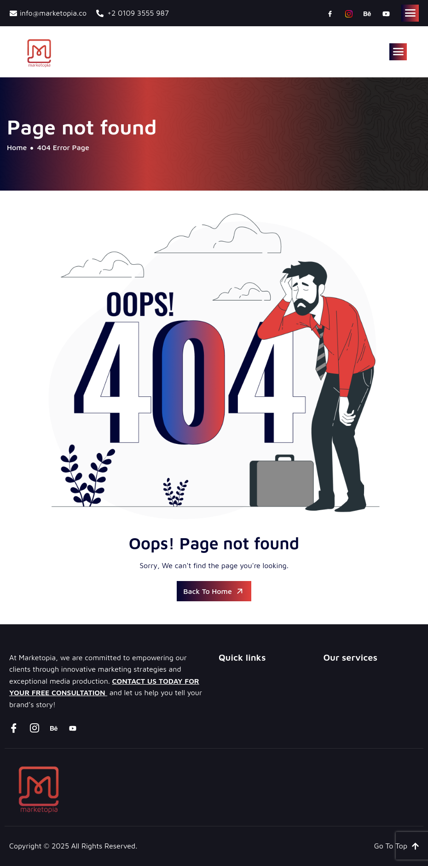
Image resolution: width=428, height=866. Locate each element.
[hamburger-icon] (410, 13)
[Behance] (367, 13)
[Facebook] (330, 13)
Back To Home (214, 591)
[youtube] (386, 13)
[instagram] (349, 13)
